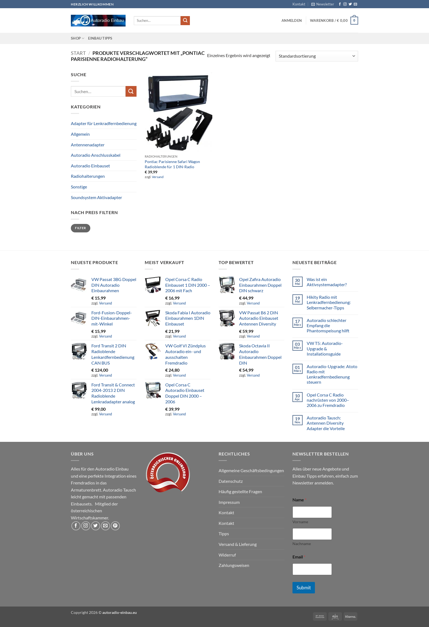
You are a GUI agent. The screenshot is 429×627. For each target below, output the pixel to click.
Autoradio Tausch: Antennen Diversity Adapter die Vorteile (326, 423)
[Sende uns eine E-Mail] (355, 4)
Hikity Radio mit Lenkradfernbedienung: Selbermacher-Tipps (329, 302)
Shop (77, 38)
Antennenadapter (88, 144)
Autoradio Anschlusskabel (95, 155)
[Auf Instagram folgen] (345, 4)
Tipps (224, 533)
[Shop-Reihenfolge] (317, 56)
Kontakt (298, 4)
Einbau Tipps (100, 38)
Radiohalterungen (88, 176)
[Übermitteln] (185, 20)
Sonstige (79, 186)
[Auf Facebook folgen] (339, 4)
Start (78, 53)
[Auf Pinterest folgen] (115, 525)
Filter (80, 228)
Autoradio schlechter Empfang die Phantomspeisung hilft (328, 325)
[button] (322, 4)
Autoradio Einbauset (90, 165)
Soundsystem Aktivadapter (96, 197)
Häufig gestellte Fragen (240, 491)
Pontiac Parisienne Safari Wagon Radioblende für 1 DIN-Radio (172, 164)
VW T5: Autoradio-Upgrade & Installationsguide (325, 348)
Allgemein (80, 134)
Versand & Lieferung (238, 544)
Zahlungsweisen (234, 565)
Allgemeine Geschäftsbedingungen (251, 470)
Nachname (301, 543)
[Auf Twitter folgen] (350, 4)
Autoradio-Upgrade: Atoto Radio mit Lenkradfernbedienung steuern (332, 374)
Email (298, 556)
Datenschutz (231, 481)
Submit (304, 587)
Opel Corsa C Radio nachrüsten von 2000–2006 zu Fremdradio (328, 400)
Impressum (229, 502)
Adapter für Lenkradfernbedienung (104, 123)
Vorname (300, 521)
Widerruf (227, 554)
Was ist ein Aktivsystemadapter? (327, 282)
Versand (158, 177)
